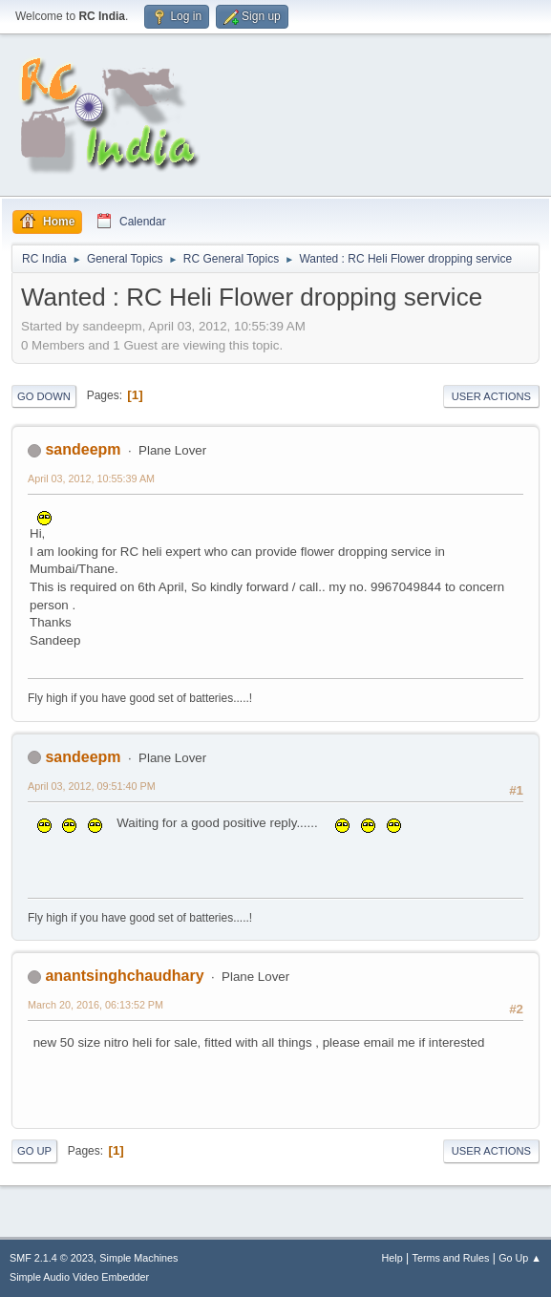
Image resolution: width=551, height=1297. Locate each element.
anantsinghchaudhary (124, 975)
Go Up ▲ (519, 1258)
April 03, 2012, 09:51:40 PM (92, 786)
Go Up (34, 1151)
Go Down (44, 396)
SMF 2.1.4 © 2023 (52, 1258)
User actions (491, 396)
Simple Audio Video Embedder (79, 1277)
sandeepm (82, 449)
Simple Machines (138, 1258)
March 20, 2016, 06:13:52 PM (95, 1004)
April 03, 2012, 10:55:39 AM (91, 478)
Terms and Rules (451, 1258)
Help (392, 1258)
